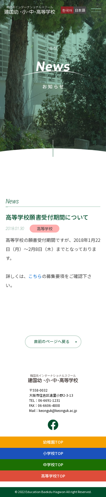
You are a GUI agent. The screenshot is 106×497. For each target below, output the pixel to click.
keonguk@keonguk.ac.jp (58, 410)
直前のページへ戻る (52, 341)
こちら (35, 276)
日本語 (80, 10)
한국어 (67, 10)
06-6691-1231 (49, 400)
